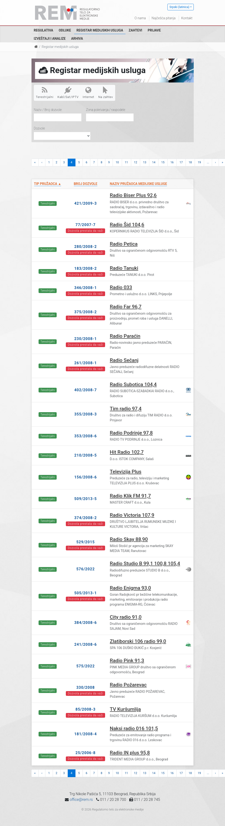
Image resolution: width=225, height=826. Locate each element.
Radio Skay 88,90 (129, 539)
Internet (88, 92)
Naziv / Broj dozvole (48, 110)
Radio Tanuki (124, 268)
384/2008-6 (85, 622)
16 (172, 162)
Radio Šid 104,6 (127, 224)
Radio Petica (124, 244)
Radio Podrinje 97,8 (131, 433)
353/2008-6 (85, 436)
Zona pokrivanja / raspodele (105, 110)
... (208, 162)
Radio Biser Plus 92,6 (133, 195)
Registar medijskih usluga (99, 30)
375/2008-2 (85, 312)
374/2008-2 (85, 518)
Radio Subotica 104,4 (133, 384)
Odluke (65, 30)
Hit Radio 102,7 (127, 452)
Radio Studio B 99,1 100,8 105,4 (145, 563)
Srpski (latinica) (179, 7)
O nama (140, 18)
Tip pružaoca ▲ (47, 184)
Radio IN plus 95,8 (130, 753)
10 (117, 162)
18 (190, 162)
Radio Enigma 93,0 (130, 588)
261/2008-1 (85, 363)
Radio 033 (121, 287)
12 (135, 162)
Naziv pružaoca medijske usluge (138, 184)
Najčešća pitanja (164, 18)
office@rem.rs (81, 799)
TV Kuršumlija (125, 709)
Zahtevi (135, 30)
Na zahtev (105, 92)
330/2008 (85, 687)
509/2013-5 (85, 499)
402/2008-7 (85, 390)
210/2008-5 (85, 455)
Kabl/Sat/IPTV (68, 92)
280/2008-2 (85, 246)
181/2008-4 (85, 734)
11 (126, 162)
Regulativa (43, 30)
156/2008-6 (85, 477)
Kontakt (187, 18)
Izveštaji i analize (50, 38)
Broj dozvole (85, 184)
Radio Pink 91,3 (127, 660)
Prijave (154, 30)
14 (153, 162)
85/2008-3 (85, 709)
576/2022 (85, 569)
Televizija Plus (125, 471)
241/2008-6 (85, 644)
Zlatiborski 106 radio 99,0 (138, 641)
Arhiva (77, 38)
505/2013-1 (85, 593)
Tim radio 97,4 (126, 408)
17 (181, 162)
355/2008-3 (85, 414)
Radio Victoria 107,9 (132, 515)
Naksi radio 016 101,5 (134, 728)
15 (163, 162)
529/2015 (85, 542)
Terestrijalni (45, 92)
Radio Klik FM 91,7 (130, 496)
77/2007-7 (85, 225)
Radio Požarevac (128, 685)
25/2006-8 (85, 753)
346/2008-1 (85, 288)
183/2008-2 (85, 268)
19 (199, 162)
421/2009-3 (85, 203)
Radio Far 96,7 (126, 306)
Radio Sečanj (124, 360)
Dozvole (39, 128)
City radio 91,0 (126, 617)
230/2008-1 (85, 339)
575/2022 (85, 666)
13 (144, 162)
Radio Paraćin (125, 336)
